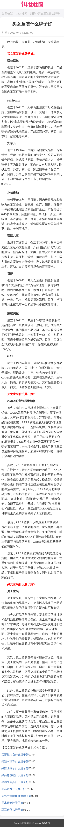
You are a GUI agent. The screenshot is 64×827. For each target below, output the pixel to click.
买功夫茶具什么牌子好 (15, 782)
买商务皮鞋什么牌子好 (15, 775)
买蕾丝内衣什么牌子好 (15, 754)
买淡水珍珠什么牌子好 (15, 761)
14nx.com (37, 823)
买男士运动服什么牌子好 (16, 795)
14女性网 (21, 13)
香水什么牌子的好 (12, 802)
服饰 (33, 13)
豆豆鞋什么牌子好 (12, 809)
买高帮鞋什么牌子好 (13, 789)
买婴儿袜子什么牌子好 (15, 768)
